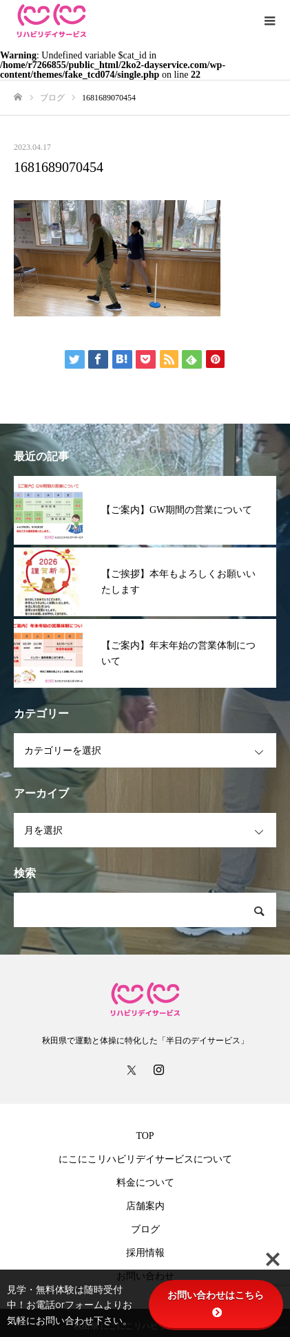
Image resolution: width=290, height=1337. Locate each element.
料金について (145, 1182)
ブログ (145, 1229)
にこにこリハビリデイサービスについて (145, 1159)
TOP (145, 1136)
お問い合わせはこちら (215, 1303)
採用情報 (145, 1253)
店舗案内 (145, 1206)
